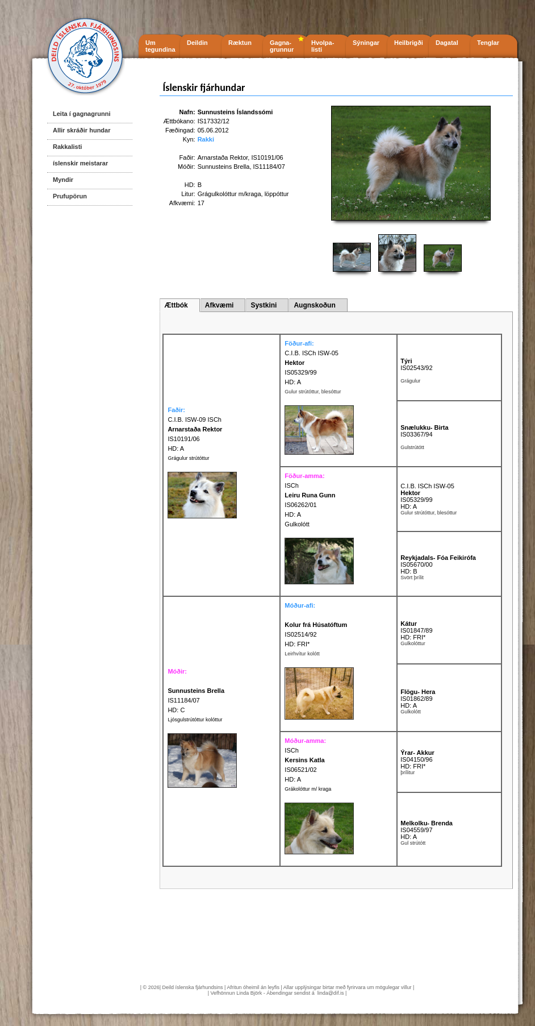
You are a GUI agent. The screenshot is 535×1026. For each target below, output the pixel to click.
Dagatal (447, 42)
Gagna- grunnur (282, 46)
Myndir (63, 179)
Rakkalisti (67, 146)
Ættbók (175, 305)
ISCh (291, 485)
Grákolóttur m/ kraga (308, 789)
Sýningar (366, 42)
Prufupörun (70, 196)
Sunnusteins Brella (224, 166)
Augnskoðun (314, 305)
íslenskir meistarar (80, 163)
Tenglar (488, 42)
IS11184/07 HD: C (196, 700)
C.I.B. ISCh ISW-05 (311, 353)
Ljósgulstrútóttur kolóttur (195, 719)
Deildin (197, 42)
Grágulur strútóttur (188, 458)
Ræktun (240, 42)
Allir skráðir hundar (81, 130)
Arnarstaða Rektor (223, 157)
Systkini (263, 305)
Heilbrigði (408, 42)
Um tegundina (160, 46)
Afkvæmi (219, 305)
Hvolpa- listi (322, 46)
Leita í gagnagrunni (81, 113)
